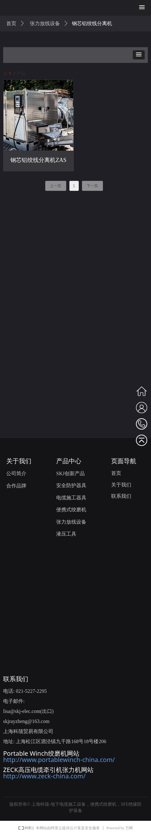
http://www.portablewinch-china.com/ (59, 759)
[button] (142, 7)
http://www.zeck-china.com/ (44, 776)
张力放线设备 (45, 23)
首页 (11, 23)
